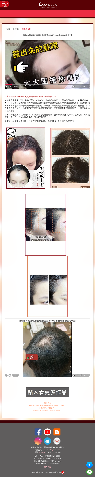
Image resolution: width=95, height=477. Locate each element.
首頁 (8, 29)
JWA (38, 472)
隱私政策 (47, 467)
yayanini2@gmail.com (52, 450)
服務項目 (16, 29)
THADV (58, 472)
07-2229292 (43, 452)
